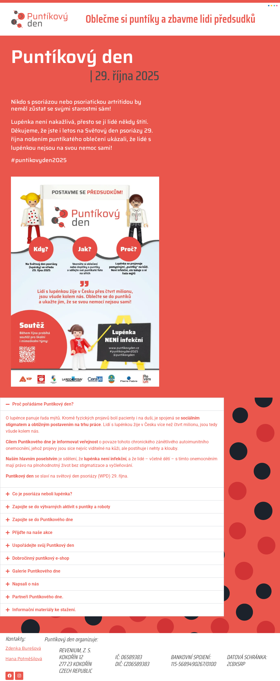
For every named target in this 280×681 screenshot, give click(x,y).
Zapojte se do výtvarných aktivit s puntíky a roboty (61, 506)
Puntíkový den (72, 56)
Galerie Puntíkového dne (36, 571)
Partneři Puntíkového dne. (37, 596)
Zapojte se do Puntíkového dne (42, 519)
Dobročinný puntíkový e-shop (40, 558)
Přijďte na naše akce (32, 532)
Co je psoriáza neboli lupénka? (42, 493)
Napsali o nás (25, 584)
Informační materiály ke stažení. (44, 609)
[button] (112, 404)
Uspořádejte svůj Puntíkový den (43, 545)
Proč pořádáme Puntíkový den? (43, 404)
